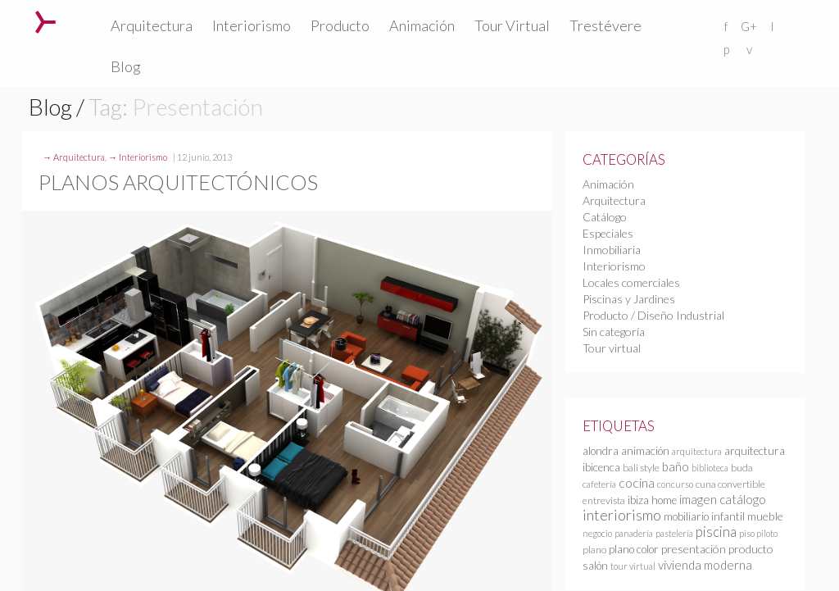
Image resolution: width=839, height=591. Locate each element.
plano (594, 549)
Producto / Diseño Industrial (653, 315)
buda (742, 467)
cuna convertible (730, 484)
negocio (597, 533)
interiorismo (622, 515)
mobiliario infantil (704, 516)
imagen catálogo (722, 499)
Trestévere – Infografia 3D (45, 22)
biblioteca (710, 467)
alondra (601, 450)
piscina (716, 531)
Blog (126, 66)
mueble (765, 516)
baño (675, 466)
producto (750, 549)
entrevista (604, 500)
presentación (693, 549)
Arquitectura (152, 25)
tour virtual (632, 566)
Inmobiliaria (612, 250)
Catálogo (605, 217)
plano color (634, 549)
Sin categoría (614, 332)
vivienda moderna (705, 564)
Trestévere (605, 25)
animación (645, 450)
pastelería (674, 533)
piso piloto (758, 533)
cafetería (599, 484)
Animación (422, 25)
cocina (637, 482)
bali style (641, 467)
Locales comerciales (631, 282)
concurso (675, 484)
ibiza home (652, 500)
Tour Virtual (512, 25)
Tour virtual (612, 348)
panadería (634, 533)
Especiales (608, 233)
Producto (340, 25)
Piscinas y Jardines (629, 299)
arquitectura (697, 451)
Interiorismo (251, 25)
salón (595, 565)
